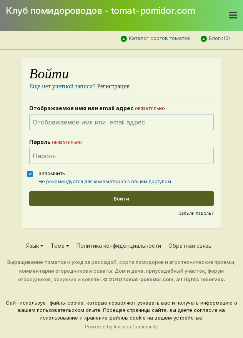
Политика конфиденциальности (119, 245)
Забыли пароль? (196, 213)
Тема (60, 245)
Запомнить (51, 173)
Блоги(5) (219, 38)
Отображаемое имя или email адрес (97, 108)
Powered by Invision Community (121, 327)
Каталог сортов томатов (159, 38)
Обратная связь (189, 245)
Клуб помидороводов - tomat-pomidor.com (100, 10)
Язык (34, 245)
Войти (121, 199)
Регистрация (113, 86)
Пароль (55, 142)
